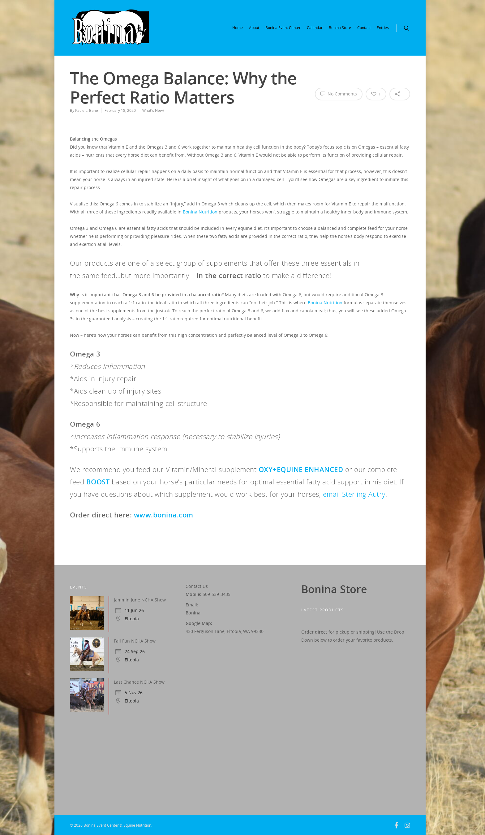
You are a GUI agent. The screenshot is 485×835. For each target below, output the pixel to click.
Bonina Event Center (283, 27)
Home (237, 27)
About (254, 27)
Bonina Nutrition (200, 212)
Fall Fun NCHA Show (135, 641)
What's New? (153, 110)
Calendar (315, 27)
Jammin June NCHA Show (140, 600)
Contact (364, 27)
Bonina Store (340, 27)
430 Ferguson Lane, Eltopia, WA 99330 (225, 631)
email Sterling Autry (354, 494)
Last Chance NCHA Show (139, 682)
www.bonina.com (163, 514)
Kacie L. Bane (86, 110)
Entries (383, 27)
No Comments (338, 94)
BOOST (98, 481)
